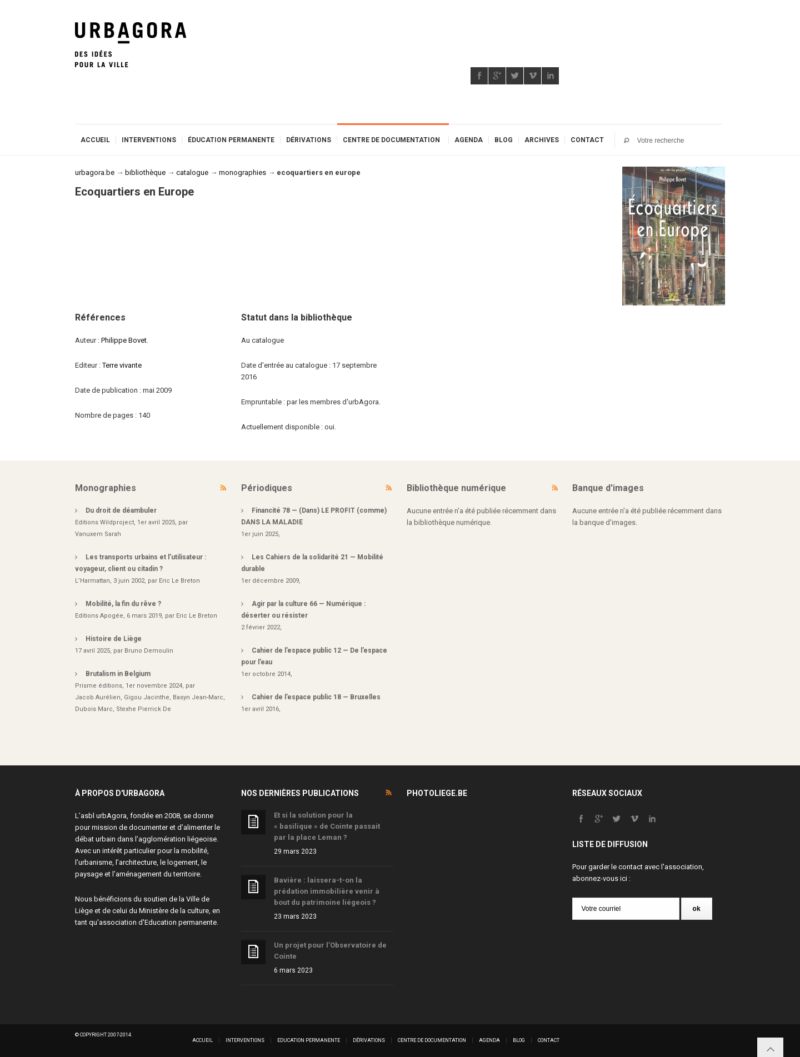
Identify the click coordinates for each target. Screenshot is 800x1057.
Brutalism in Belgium (118, 674)
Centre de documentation (391, 140)
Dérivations (308, 140)
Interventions (149, 140)
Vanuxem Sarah (98, 534)
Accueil (95, 140)
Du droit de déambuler (121, 510)
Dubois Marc (94, 709)
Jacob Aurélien (98, 697)
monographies (242, 172)
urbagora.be (94, 172)
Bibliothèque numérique (456, 488)
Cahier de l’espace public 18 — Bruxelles (316, 697)
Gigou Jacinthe (146, 697)
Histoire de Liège (114, 639)
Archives (541, 140)
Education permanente (180, 922)
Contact (587, 140)
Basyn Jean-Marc (198, 697)
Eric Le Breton (179, 580)
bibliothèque (145, 172)
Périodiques (266, 488)
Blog (503, 140)
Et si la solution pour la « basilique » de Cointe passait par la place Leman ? (327, 826)
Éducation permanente (231, 140)
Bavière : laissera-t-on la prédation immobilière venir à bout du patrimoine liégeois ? (326, 891)
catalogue (192, 172)
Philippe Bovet (124, 340)
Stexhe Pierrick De (143, 709)
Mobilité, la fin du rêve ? (123, 604)
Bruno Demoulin (148, 650)
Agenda (468, 140)
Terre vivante (122, 365)
